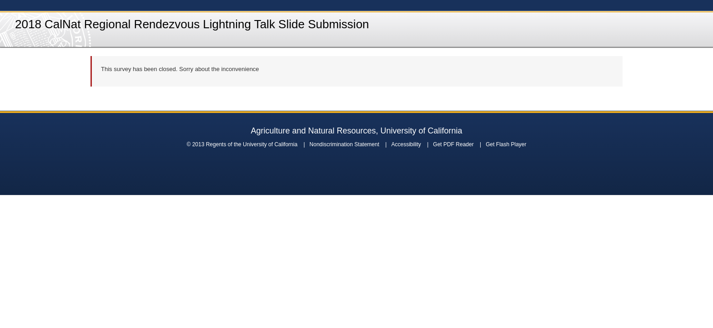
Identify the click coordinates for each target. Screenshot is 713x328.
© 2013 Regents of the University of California (241, 144)
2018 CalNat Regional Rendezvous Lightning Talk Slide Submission (192, 24)
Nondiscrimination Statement (344, 144)
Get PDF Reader (453, 144)
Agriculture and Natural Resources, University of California (356, 130)
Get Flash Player (506, 144)
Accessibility (406, 144)
